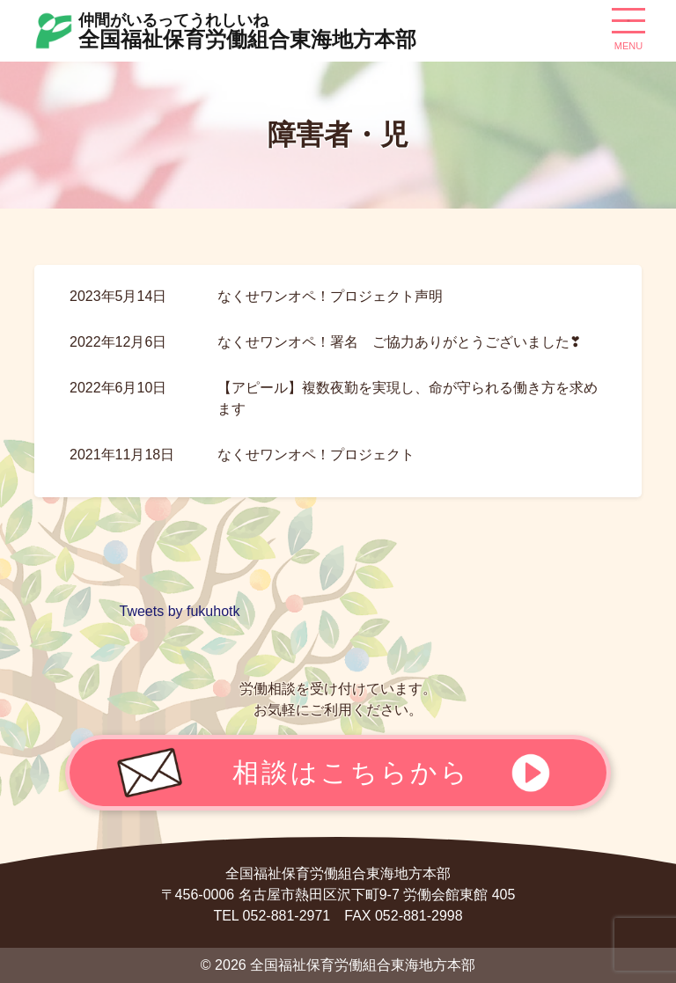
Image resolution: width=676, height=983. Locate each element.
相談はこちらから (351, 772)
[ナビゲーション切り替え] (628, 27)
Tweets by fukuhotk (180, 611)
